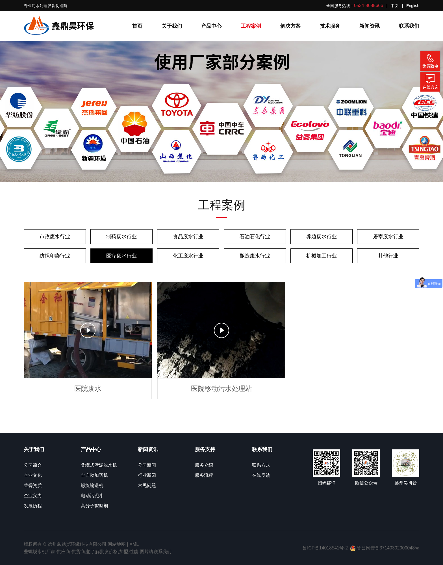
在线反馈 (261, 475)
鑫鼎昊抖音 (405, 482)
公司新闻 (147, 465)
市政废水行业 (55, 236)
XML (134, 544)
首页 (137, 26)
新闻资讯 (369, 26)
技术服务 (330, 26)
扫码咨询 (327, 482)
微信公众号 (366, 482)
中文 (395, 5)
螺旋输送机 (92, 485)
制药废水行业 (121, 236)
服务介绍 (204, 465)
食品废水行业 (188, 236)
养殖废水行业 (321, 236)
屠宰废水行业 (388, 236)
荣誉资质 (33, 485)
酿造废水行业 (255, 256)
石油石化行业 (255, 236)
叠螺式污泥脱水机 (99, 465)
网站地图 (117, 544)
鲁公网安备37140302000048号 (384, 547)
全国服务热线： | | (372, 5)
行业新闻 (147, 475)
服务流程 (204, 475)
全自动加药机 (94, 475)
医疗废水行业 (121, 256)
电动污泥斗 (92, 495)
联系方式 (261, 465)
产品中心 (211, 26)
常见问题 (147, 485)
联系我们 (409, 26)
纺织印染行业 (55, 256)
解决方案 (290, 26)
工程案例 (251, 26)
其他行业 (388, 256)
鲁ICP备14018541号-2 (325, 547)
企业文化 (33, 475)
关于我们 (172, 26)
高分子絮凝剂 (94, 505)
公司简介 (33, 465)
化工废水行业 (188, 256)
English (412, 5)
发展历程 (33, 505)
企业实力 (33, 495)
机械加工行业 (321, 256)
